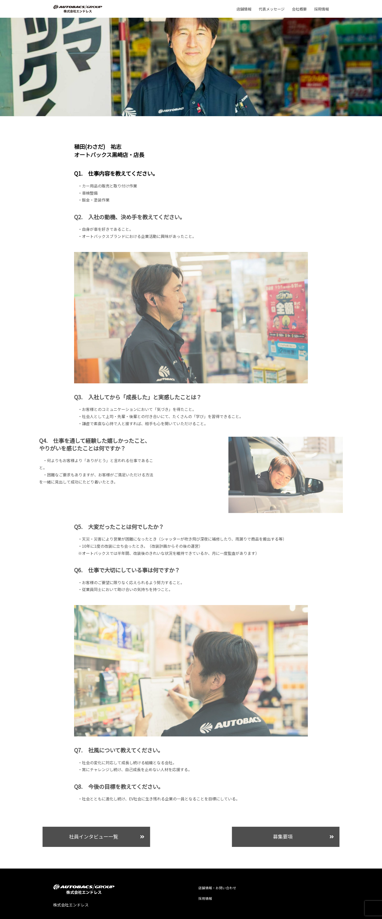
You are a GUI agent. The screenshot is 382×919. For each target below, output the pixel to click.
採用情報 (321, 9)
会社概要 (299, 9)
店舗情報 (244, 9)
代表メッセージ (272, 9)
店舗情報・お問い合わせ (218, 885)
